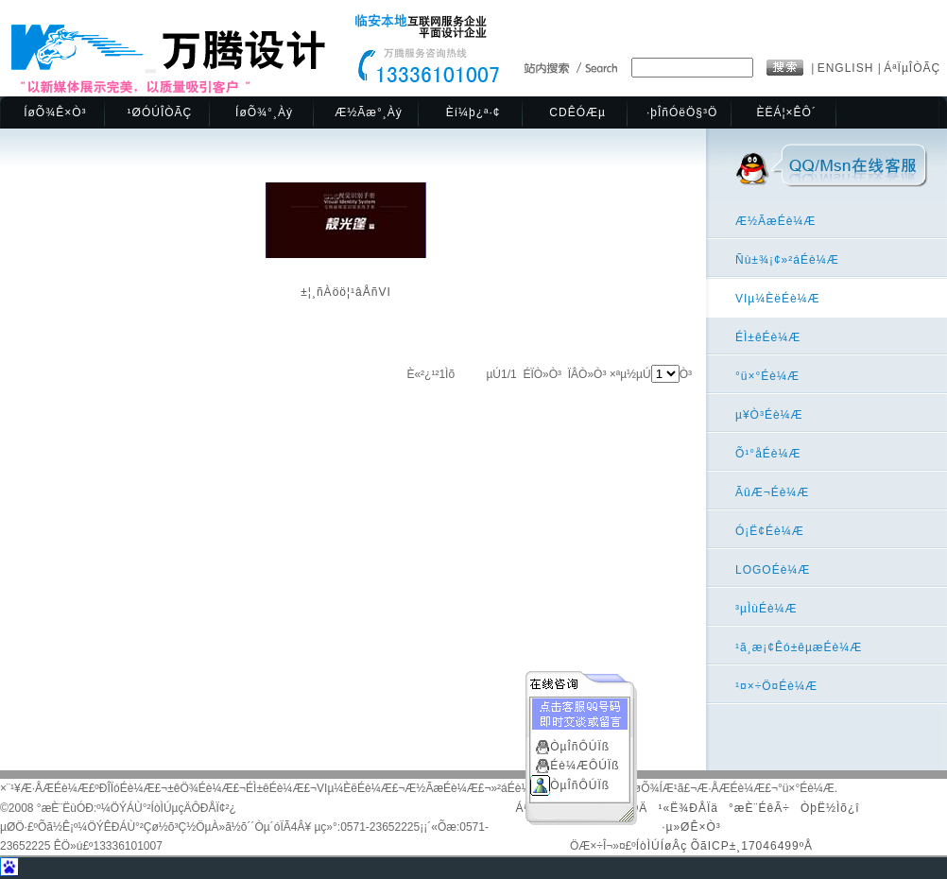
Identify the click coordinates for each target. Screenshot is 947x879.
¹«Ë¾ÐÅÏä (688, 808)
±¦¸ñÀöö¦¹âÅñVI (346, 292)
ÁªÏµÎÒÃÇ (912, 68)
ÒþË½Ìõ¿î (830, 808)
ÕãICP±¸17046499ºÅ (752, 846)
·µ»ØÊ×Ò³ (691, 827)
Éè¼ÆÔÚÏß (584, 763)
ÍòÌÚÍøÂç (662, 846)
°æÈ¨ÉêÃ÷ (759, 808)
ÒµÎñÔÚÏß (580, 744)
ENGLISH (848, 68)
